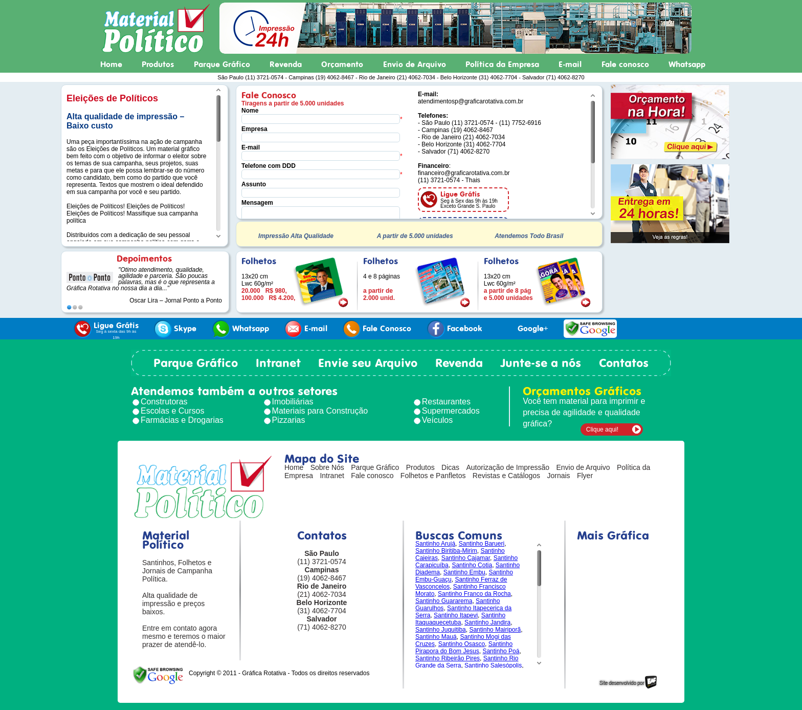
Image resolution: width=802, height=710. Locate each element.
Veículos (437, 420)
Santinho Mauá (436, 636)
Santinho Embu (464, 572)
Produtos (158, 64)
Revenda (286, 64)
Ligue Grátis (106, 330)
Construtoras (164, 401)
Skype (175, 329)
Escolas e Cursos (173, 410)
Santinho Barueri (481, 543)
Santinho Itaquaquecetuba (460, 619)
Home (111, 64)
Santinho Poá (500, 651)
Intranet (278, 363)
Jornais (558, 475)
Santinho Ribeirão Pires (447, 658)
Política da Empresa (502, 64)
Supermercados (451, 410)
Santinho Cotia (472, 565)
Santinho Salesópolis (493, 665)
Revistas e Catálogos (506, 475)
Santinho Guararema (443, 601)
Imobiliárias (293, 401)
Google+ (523, 329)
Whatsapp (687, 64)
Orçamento (342, 64)
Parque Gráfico (222, 64)
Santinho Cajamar (465, 558)
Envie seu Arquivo (367, 363)
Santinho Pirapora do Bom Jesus (464, 647)
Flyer (585, 475)
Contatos (624, 363)
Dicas (450, 467)
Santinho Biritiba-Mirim (446, 550)
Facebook (454, 329)
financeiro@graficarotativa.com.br (464, 173)
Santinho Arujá (435, 543)
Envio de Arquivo (414, 64)
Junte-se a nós (540, 363)
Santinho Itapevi (456, 615)
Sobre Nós (327, 467)
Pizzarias (288, 420)
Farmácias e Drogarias (182, 420)
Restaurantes (446, 401)
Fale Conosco (377, 329)
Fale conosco (625, 64)
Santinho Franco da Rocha (474, 593)
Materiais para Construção (320, 410)
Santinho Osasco (461, 644)
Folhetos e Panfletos (433, 475)
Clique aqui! (602, 429)
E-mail (570, 64)
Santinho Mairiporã (495, 629)
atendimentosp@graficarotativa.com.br (470, 101)
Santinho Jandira (487, 622)
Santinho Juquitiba (440, 629)
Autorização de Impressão (507, 467)
